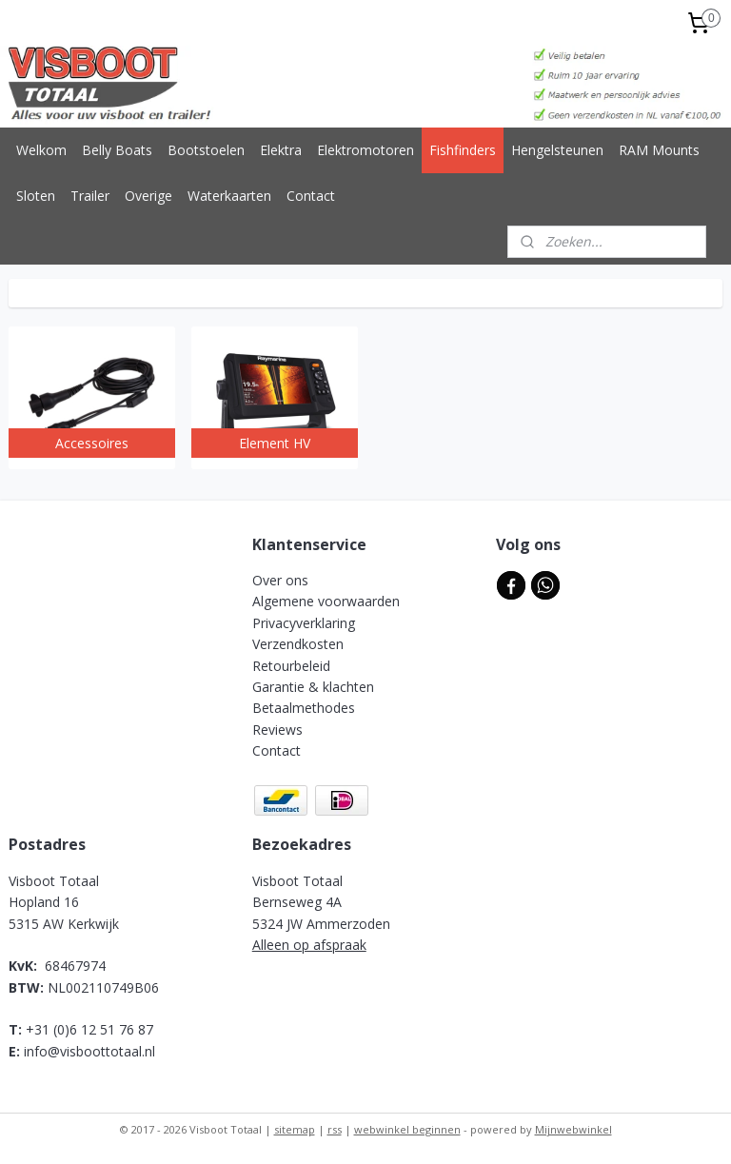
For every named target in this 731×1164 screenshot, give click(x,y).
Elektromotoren (365, 150)
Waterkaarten (229, 196)
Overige (148, 196)
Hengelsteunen (557, 150)
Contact (310, 196)
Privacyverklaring (303, 623)
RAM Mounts (659, 150)
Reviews (277, 729)
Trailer (89, 196)
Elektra (281, 150)
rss (334, 1129)
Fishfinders (462, 150)
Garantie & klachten (313, 687)
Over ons (280, 580)
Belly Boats (117, 150)
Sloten (35, 196)
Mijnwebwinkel (573, 1129)
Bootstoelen (206, 150)
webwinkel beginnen (407, 1129)
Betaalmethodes (303, 708)
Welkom (41, 150)
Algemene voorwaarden (326, 601)
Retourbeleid (291, 666)
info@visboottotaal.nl (89, 1051)
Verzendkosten (298, 644)
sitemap (294, 1129)
